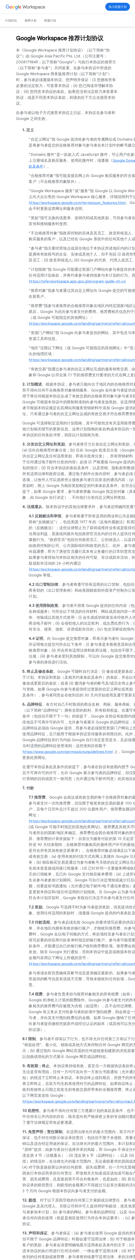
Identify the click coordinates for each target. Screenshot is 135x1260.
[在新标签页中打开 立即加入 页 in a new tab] (117, 7)
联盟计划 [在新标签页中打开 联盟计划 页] (50, 20)
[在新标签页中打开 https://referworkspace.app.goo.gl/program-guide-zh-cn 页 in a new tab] (79, 281)
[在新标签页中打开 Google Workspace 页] (25, 7)
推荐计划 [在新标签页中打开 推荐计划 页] (31, 20)
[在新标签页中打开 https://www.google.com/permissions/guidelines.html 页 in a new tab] (69, 751)
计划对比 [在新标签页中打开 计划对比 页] (11, 20)
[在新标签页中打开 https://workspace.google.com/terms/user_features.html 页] (79, 202)
